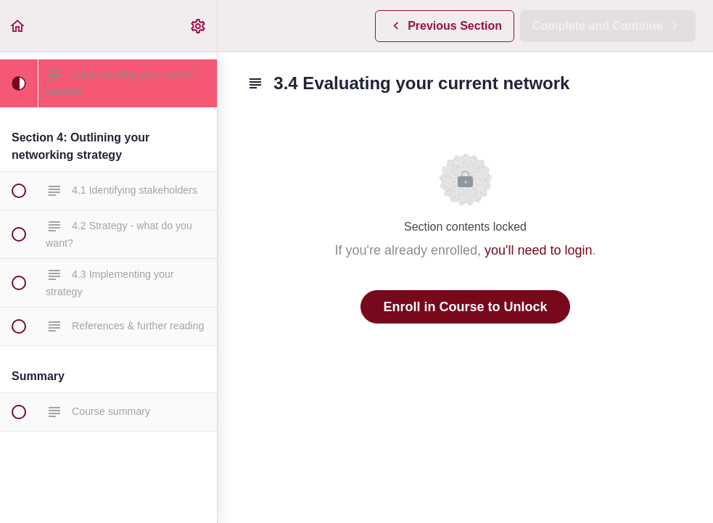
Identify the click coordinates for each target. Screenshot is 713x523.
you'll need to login (539, 250)
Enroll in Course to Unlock (465, 307)
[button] (18, 26)
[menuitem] (199, 26)
